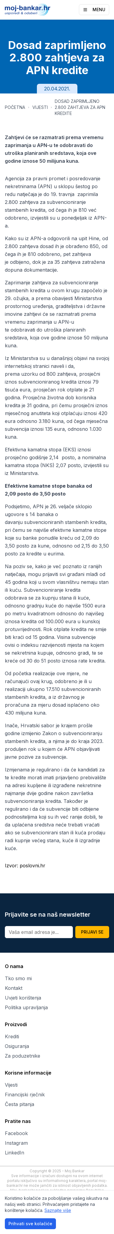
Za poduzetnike (22, 1056)
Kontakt (13, 988)
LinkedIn (14, 1153)
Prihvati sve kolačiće (30, 1223)
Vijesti (11, 1085)
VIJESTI (40, 107)
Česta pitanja (19, 1104)
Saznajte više (57, 1210)
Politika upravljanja (26, 1007)
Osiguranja (17, 1046)
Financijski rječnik (25, 1095)
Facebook (16, 1133)
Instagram (16, 1143)
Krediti (12, 1036)
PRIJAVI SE (92, 932)
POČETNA (15, 107)
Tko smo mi (18, 978)
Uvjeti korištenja (23, 998)
